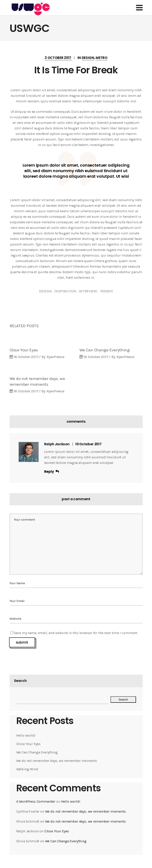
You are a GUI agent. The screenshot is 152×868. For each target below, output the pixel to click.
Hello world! (25, 735)
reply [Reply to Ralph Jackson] (49, 471)
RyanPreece (55, 357)
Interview (88, 291)
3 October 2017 (58, 57)
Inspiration (65, 291)
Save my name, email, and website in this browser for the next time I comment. (76, 633)
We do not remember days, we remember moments (56, 761)
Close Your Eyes (24, 350)
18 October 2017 (26, 357)
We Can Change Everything (104, 350)
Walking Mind (27, 769)
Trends (106, 291)
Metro (101, 57)
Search (20, 680)
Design (88, 57)
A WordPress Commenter (35, 801)
